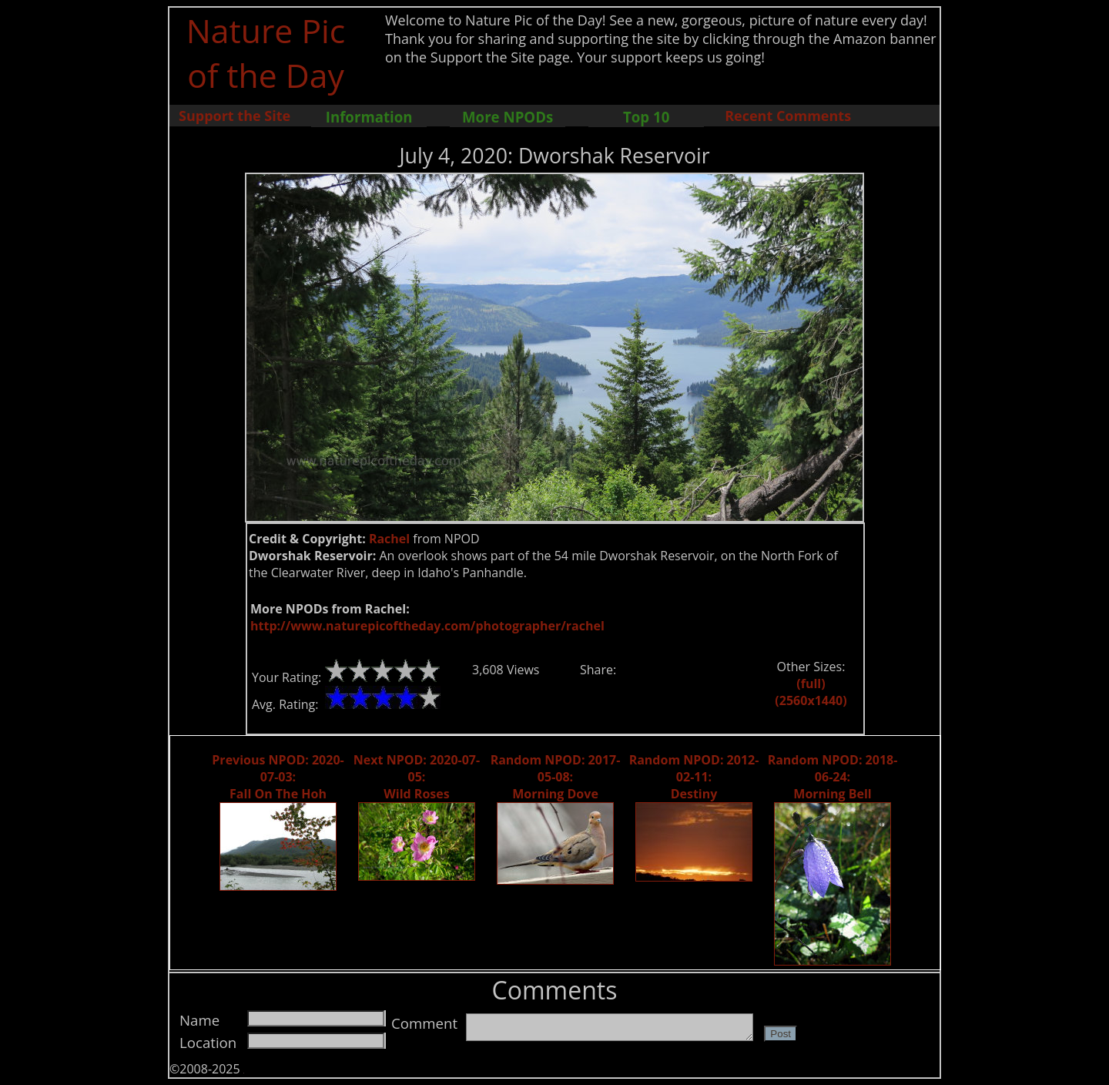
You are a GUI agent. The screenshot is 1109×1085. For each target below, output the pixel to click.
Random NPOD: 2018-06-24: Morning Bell (833, 776)
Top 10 (646, 116)
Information (369, 116)
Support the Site (234, 115)
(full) (810, 683)
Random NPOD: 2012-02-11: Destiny (694, 776)
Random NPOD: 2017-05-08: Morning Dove (556, 776)
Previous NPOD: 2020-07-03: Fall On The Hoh (277, 776)
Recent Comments (788, 115)
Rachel (389, 538)
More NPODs (507, 116)
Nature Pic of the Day (266, 52)
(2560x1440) (810, 700)
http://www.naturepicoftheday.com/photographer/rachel (427, 625)
